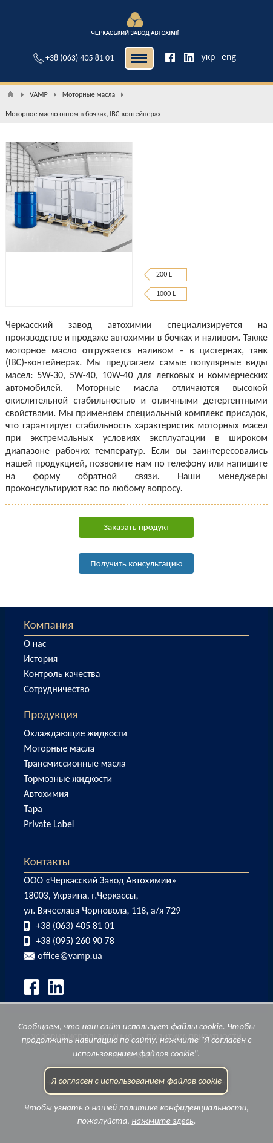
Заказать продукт (136, 527)
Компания (48, 625)
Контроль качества (62, 674)
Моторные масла (59, 748)
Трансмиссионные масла (74, 763)
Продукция (51, 714)
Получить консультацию (136, 563)
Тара (33, 808)
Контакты (47, 861)
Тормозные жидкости (68, 778)
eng (229, 56)
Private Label (49, 824)
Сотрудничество (57, 689)
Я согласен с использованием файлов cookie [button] (136, 1092)
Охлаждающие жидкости (75, 733)
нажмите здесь (162, 1132)
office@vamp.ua (70, 955)
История (41, 658)
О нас (35, 643)
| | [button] (139, 58)
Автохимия (46, 793)
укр (208, 56)
